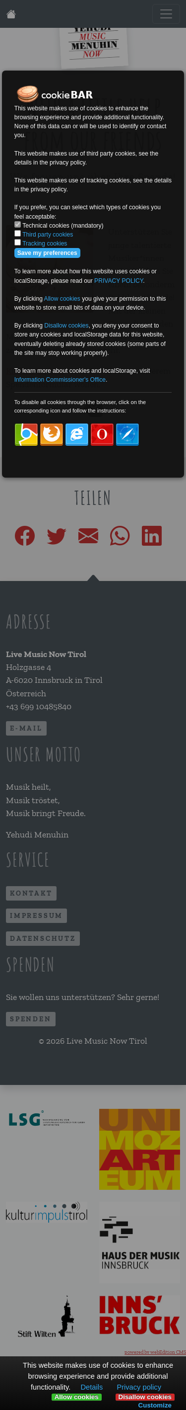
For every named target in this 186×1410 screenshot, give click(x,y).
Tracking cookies (44, 243)
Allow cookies (77, 1397)
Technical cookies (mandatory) (62, 225)
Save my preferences (47, 252)
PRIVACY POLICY (118, 280)
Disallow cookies (145, 1397)
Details (91, 1387)
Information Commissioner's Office (60, 379)
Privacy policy (139, 1387)
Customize (155, 1405)
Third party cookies (47, 234)
